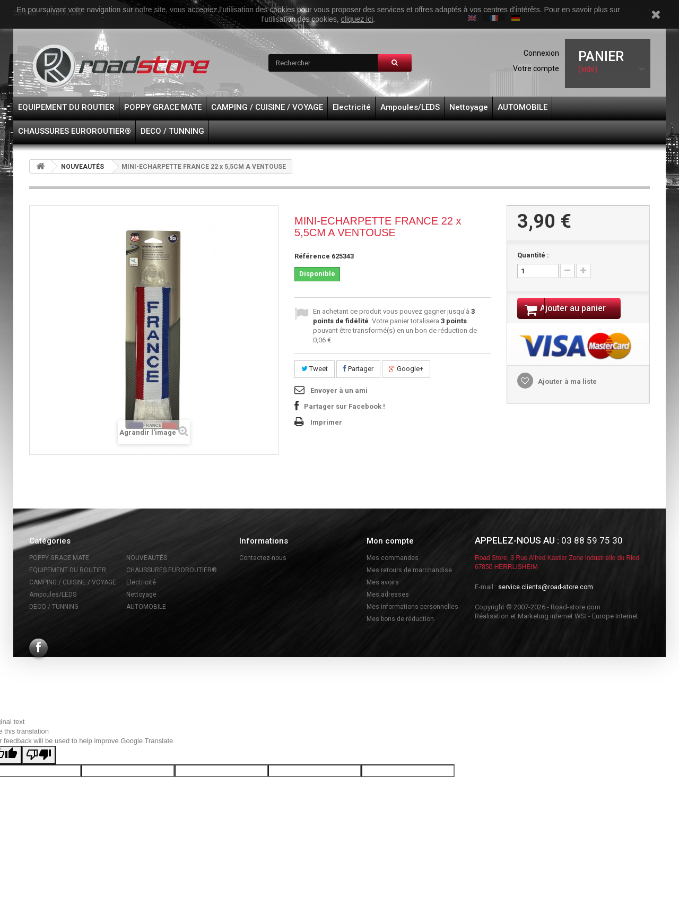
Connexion (541, 53)
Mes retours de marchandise (409, 570)
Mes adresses (388, 594)
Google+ (406, 369)
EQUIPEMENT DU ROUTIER (66, 107)
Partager (358, 369)
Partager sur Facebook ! (344, 406)
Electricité (352, 107)
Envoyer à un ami (339, 390)
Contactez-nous (262, 558)
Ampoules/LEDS (410, 107)
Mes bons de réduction (400, 619)
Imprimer (326, 422)
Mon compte (390, 541)
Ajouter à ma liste (566, 383)
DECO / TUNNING (172, 131)
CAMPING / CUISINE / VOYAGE (267, 107)
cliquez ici (357, 19)
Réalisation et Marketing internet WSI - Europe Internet (556, 616)
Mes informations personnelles (412, 606)
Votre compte (536, 68)
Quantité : (533, 255)
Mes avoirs (383, 582)
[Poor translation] (39, 755)
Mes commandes (393, 558)
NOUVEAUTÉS (82, 166)
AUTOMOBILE (522, 107)
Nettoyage (468, 107)
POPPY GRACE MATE (163, 107)
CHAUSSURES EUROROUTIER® (74, 131)
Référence (312, 256)
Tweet (314, 369)
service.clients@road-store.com (545, 587)
